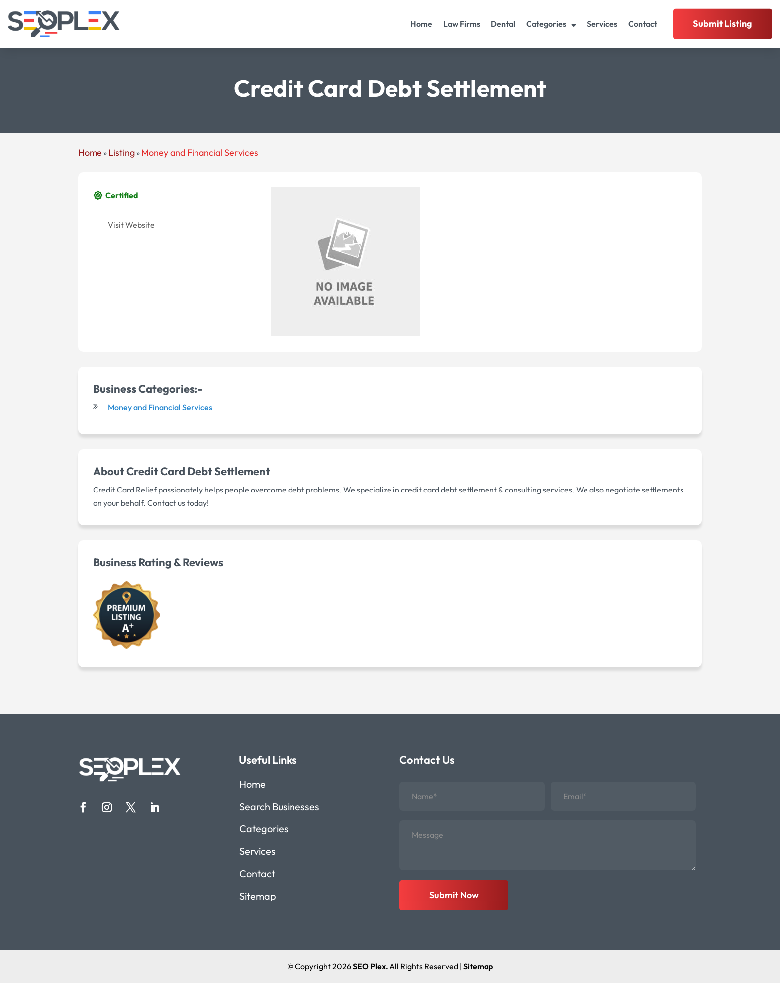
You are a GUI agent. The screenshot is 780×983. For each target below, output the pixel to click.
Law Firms (461, 24)
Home (421, 24)
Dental (503, 24)
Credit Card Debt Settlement (198, 471)
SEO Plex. (370, 966)
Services (602, 24)
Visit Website (131, 225)
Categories (546, 24)
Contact (642, 24)
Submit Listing (722, 23)
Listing (121, 152)
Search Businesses (279, 808)
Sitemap (257, 897)
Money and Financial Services (199, 152)
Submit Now (454, 895)
